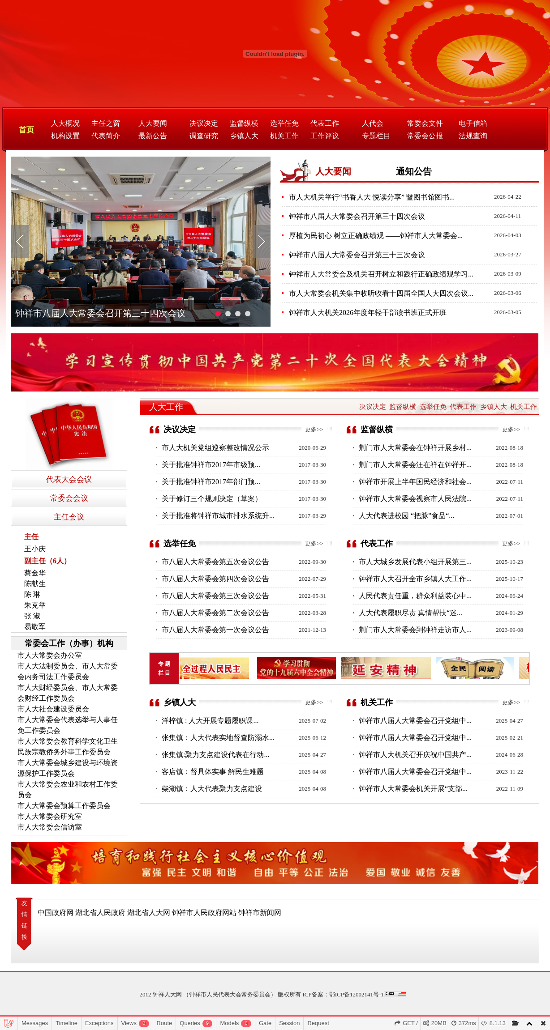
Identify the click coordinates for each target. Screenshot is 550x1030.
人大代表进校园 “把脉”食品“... (406, 515)
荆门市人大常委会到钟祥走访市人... (415, 630)
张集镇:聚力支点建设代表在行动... (215, 754)
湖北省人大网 (148, 912)
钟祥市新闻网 (259, 912)
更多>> (314, 429)
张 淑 (32, 616)
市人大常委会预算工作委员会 (64, 805)
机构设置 (65, 136)
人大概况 (65, 123)
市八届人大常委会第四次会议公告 (215, 579)
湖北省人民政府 (100, 912)
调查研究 (203, 136)
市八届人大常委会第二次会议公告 (215, 613)
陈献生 (35, 583)
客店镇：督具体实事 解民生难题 (213, 771)
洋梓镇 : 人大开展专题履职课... (210, 720)
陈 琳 (32, 594)
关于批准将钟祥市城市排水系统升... (218, 515)
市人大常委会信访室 (49, 827)
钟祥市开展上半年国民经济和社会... (415, 481)
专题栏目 (376, 136)
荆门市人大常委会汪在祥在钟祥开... (415, 464)
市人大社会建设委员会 (53, 709)
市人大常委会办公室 (49, 655)
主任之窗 (105, 123)
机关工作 (284, 136)
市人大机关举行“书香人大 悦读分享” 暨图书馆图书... (372, 197)
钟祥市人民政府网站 (204, 912)
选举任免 (284, 123)
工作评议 (324, 136)
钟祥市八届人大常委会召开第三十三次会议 (357, 255)
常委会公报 (425, 136)
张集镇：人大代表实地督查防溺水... (218, 737)
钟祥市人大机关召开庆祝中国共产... (415, 754)
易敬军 (35, 626)
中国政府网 (55, 912)
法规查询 (473, 136)
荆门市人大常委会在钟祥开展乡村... (415, 447)
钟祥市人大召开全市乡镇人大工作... (415, 579)
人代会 (372, 123)
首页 (26, 130)
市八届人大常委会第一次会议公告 (215, 630)
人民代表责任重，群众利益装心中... (415, 596)
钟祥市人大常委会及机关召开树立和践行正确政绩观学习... (381, 274)
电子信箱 (473, 123)
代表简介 (105, 136)
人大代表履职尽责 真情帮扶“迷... (410, 613)
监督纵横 (244, 123)
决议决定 (203, 123)
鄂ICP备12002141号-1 (356, 994)
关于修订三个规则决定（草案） (212, 498)
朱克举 (35, 605)
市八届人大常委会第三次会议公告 (215, 596)
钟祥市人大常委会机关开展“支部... (413, 788)
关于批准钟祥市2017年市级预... (211, 464)
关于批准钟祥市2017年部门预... (211, 481)
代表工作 (324, 123)
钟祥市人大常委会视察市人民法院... (415, 498)
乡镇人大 (244, 136)
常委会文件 (425, 123)
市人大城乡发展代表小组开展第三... (415, 562)
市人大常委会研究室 (49, 816)
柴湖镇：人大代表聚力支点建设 (212, 788)
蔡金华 (35, 573)
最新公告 (152, 136)
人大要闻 (152, 123)
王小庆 (35, 549)
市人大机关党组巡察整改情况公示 (215, 447)
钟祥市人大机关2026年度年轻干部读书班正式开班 (368, 312)
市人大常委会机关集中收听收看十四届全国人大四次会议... (381, 293)
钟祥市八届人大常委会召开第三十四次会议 (100, 313)
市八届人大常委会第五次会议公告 (215, 562)
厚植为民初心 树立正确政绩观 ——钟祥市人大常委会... (376, 235)
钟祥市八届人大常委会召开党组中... (415, 720)
